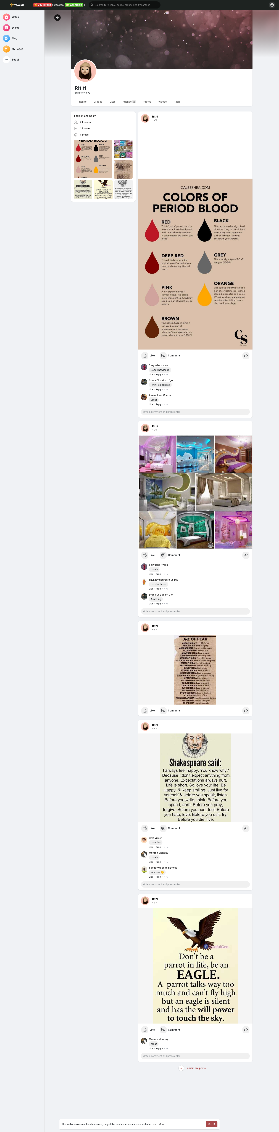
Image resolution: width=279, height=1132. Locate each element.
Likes (112, 101)
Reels (177, 101)
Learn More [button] (158, 1124)
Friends (129, 101)
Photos (147, 101)
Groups (98, 101)
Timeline (81, 101)
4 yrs (154, 120)
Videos (162, 101)
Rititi (155, 116)
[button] (124, 5)
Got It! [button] (211, 1124)
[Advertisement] (103, 234)
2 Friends (85, 122)
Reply (158, 374)
